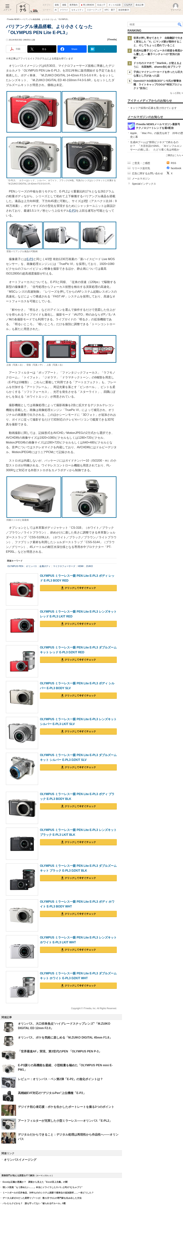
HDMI (81, 566)
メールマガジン (141, 178)
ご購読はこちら (173, 155)
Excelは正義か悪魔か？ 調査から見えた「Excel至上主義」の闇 (35, 1182)
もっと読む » (176, 93)
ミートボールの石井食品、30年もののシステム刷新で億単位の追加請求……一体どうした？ (48, 1192)
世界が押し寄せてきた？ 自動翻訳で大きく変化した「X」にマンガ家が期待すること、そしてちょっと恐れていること (158, 41)
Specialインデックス (144, 183)
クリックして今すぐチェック (80, 588)
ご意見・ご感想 (141, 163)
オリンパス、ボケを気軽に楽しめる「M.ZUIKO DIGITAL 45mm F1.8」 (65, 1037)
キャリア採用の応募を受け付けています (153, 107)
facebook (176, 168)
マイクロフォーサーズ (64, 566)
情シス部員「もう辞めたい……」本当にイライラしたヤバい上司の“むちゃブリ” (42, 1187)
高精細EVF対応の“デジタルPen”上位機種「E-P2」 (52, 1093)
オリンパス (31, 566)
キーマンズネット (44, 1176)
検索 (180, 24)
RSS (173, 163)
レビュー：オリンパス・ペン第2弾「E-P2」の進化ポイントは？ (60, 1079)
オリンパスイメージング (20, 1159)
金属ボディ (44, 566)
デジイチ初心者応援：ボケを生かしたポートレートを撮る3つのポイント (66, 1106)
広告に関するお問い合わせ (147, 173)
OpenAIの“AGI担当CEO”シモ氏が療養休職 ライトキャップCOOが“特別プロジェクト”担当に (157, 84)
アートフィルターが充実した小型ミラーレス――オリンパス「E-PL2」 (65, 1120)
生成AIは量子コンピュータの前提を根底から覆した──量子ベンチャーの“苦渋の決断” (158, 54)
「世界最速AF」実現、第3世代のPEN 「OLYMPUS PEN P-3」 (59, 1051)
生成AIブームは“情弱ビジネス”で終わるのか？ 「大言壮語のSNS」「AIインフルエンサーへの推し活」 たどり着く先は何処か (156, 146)
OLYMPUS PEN (15, 566)
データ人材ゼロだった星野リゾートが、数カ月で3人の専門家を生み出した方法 (42, 1198)
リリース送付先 (141, 168)
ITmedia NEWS (13, 19)
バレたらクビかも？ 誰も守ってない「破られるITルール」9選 (34, 1203)
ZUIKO (89, 566)
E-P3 (72, 210)
